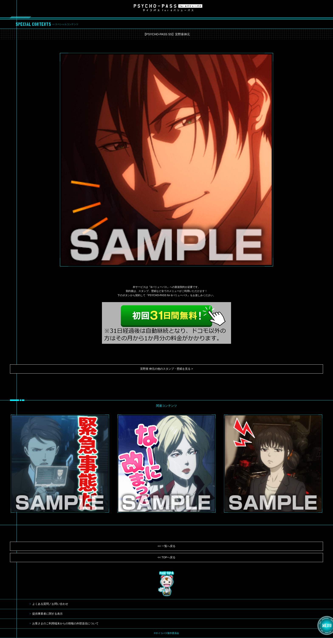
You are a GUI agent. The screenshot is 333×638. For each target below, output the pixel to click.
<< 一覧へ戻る (166, 546)
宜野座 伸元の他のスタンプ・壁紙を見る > (166, 368)
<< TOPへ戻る (166, 557)
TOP (166, 584)
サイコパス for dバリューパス (168, 7)
